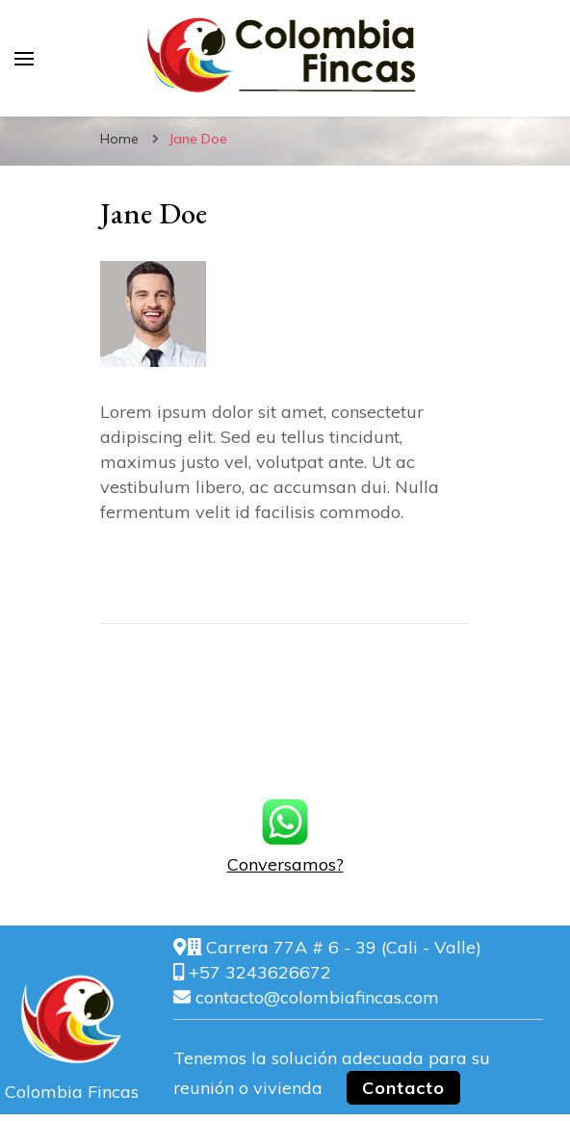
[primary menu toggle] (24, 58)
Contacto (403, 1088)
